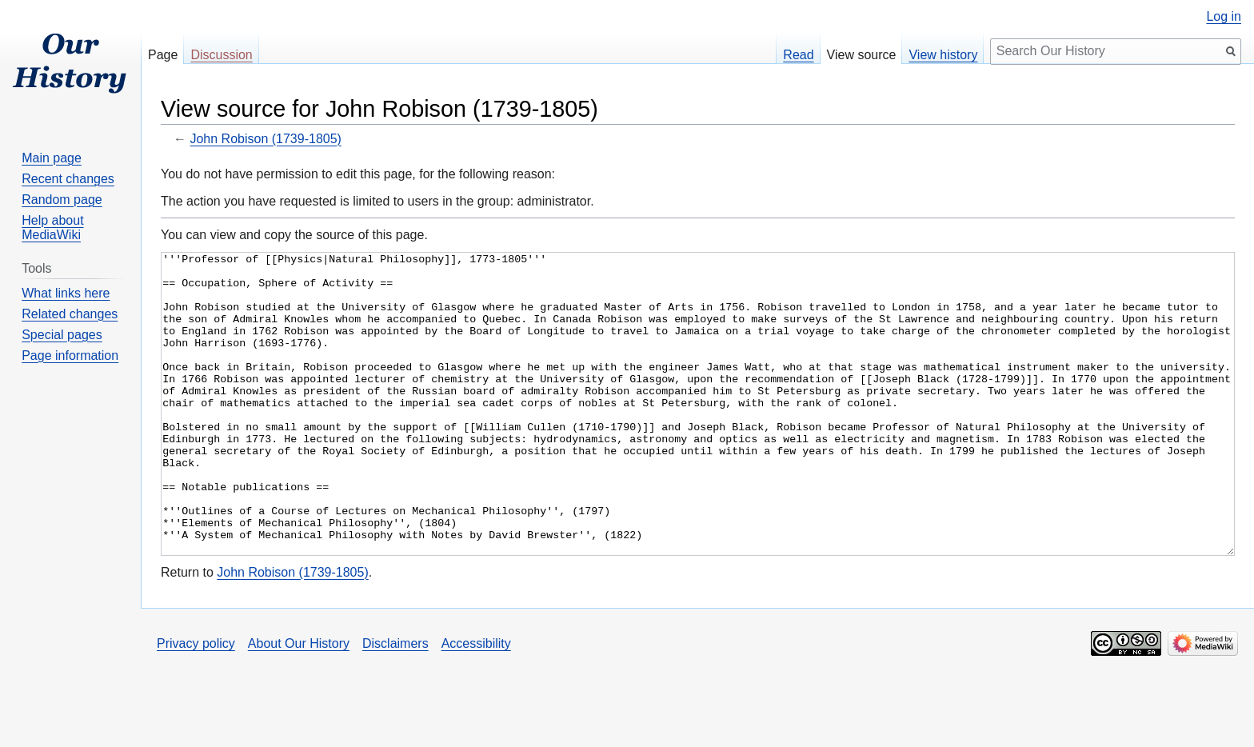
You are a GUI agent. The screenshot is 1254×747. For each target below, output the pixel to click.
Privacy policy (196, 703)
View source (862, 55)
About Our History (298, 703)
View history (943, 55)
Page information (70, 355)
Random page (62, 199)
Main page (52, 158)
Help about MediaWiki (52, 228)
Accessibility (476, 703)
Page (163, 55)
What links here (66, 293)
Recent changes (68, 179)
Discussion (221, 55)
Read (798, 55)
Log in (1223, 16)
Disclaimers (395, 703)
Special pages (62, 335)
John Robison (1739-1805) (265, 139)
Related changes (70, 314)
